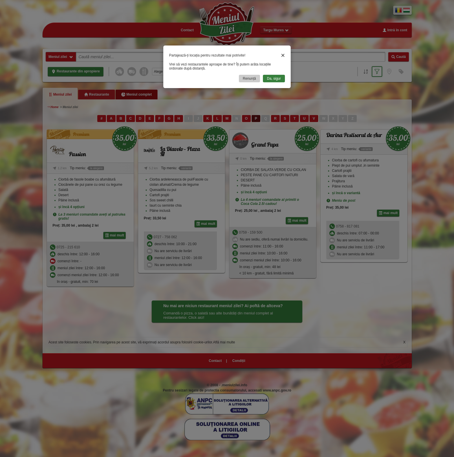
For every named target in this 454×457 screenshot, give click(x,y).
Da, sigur (274, 79)
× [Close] (283, 55)
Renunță (249, 79)
